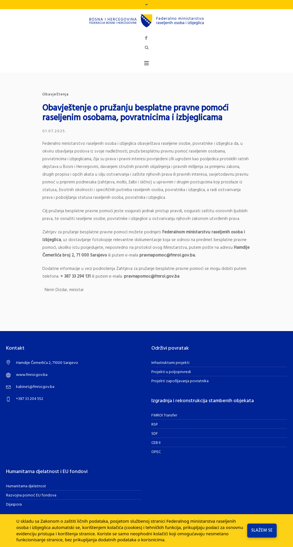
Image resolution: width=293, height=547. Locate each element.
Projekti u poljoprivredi (171, 372)
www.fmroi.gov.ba (31, 375)
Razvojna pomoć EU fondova (31, 495)
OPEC (156, 452)
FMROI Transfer (164, 415)
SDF (154, 433)
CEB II (156, 443)
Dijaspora (14, 504)
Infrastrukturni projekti (170, 363)
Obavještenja (55, 94)
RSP (154, 424)
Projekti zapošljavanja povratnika (180, 381)
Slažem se (262, 530)
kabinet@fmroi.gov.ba (35, 387)
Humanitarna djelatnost (26, 486)
